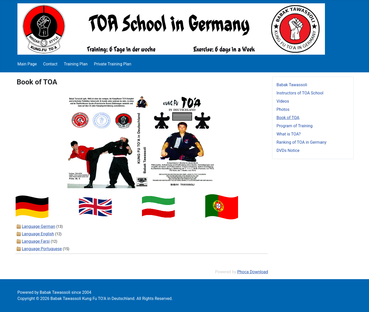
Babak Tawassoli (291, 84)
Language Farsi (36, 241)
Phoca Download (252, 271)
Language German (38, 226)
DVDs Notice (288, 150)
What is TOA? (288, 134)
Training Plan (76, 64)
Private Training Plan (112, 64)
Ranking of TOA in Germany (301, 142)
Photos (283, 109)
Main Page (27, 64)
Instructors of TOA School (299, 93)
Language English (38, 233)
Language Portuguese (42, 248)
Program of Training (294, 125)
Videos (282, 101)
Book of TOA (287, 117)
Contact (50, 64)
